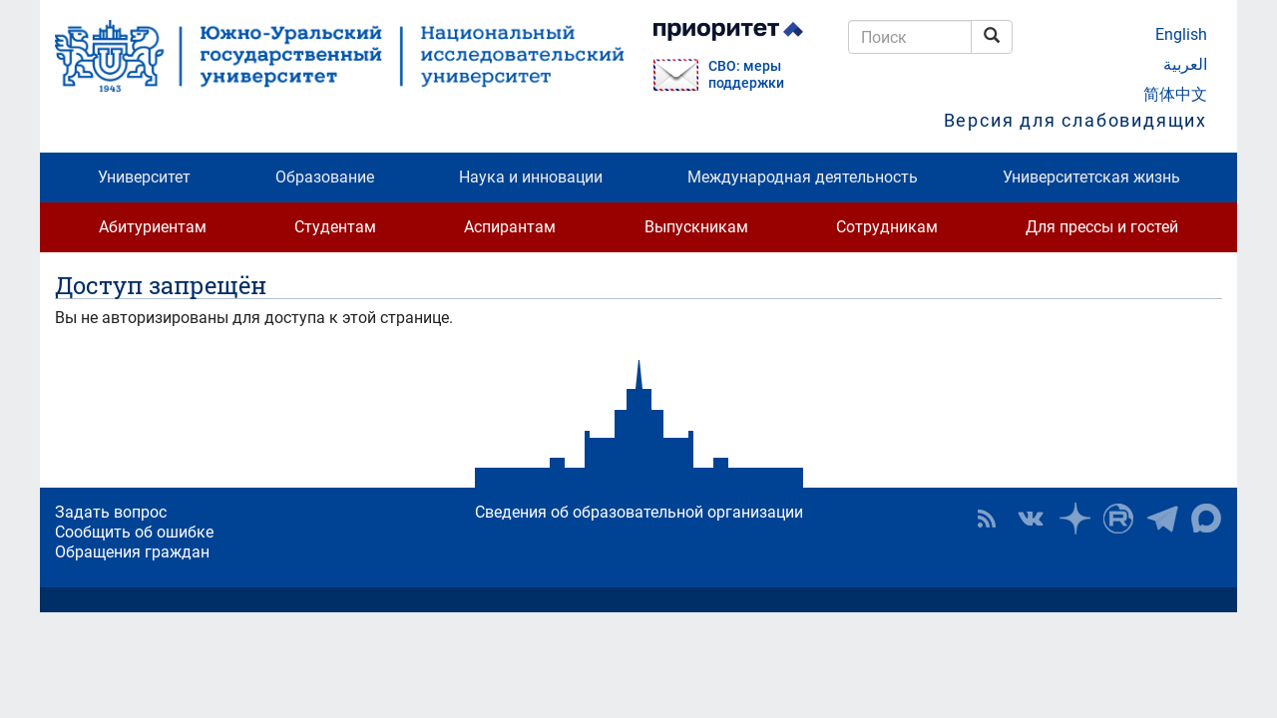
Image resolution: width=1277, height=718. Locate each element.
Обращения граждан (132, 551)
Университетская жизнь (1091, 177)
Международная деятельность (802, 177)
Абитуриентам (153, 226)
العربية (1185, 64)
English (1181, 34)
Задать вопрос (111, 512)
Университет (144, 177)
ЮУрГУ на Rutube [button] (1118, 519)
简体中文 (1175, 94)
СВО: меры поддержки (746, 75)
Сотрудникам (887, 226)
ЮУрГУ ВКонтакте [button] (1031, 519)
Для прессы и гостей (1102, 226)
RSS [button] (987, 519)
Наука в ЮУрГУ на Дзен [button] (1074, 519)
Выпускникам (696, 226)
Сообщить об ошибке (134, 532)
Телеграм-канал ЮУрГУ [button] (1162, 519)
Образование (324, 177)
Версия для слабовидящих (1075, 120)
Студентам (335, 226)
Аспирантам (510, 226)
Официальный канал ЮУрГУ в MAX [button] (1206, 519)
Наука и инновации (531, 177)
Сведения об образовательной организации (639, 512)
